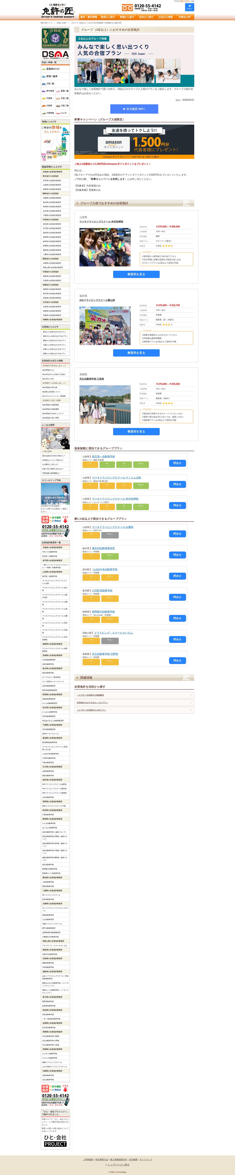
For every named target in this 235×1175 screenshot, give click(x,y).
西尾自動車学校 (48, 886)
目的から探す (62, 23)
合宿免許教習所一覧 (51, 542)
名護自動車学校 (48, 1075)
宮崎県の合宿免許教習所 (52, 315)
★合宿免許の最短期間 (50, 409)
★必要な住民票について (51, 392)
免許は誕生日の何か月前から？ (53, 456)
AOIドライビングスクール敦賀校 (54, 793)
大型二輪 (50, 83)
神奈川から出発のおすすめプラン (55, 336)
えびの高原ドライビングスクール (54, 1067)
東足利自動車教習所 (103, 548)
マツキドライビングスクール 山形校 (54, 610)
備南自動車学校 (48, 963)
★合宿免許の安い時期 (50, 418)
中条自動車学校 (48, 762)
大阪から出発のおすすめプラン (54, 345)
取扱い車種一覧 (49, 62)
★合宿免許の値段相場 (50, 405)
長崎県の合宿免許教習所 (52, 311)
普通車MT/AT (53, 69)
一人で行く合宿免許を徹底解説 (90, 695)
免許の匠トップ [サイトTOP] (46, 23)
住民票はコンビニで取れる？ (53, 460)
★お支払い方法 (48, 379)
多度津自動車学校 (48, 1006)
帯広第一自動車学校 (49, 556)
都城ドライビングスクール (52, 1062)
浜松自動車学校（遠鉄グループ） (54, 832)
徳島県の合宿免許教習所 (52, 289)
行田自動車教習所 (48, 716)
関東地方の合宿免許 (51, 193)
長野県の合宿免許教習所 (52, 237)
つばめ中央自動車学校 (105, 569)
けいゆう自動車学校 (49, 1053)
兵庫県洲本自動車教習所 (51, 932)
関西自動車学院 (48, 1001)
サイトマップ (146, 1159)
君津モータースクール (50, 734)
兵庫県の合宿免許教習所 (52, 263)
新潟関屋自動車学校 (49, 742)
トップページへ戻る (118, 1164)
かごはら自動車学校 (49, 712)
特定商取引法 (101, 1159)
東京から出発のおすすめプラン (54, 332)
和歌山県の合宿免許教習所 (53, 267)
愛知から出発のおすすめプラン (54, 340)
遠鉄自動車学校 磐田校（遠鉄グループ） (54, 859)
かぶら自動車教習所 (49, 703)
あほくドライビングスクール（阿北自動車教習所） (55, 977)
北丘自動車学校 (48, 1080)
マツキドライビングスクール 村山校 (54, 589)
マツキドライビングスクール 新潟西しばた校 (54, 748)
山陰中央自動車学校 (49, 954)
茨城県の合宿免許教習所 (52, 198)
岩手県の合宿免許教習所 (52, 180)
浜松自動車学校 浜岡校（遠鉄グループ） (54, 837)
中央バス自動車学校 (49, 552)
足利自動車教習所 (48, 686)
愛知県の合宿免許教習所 (52, 250)
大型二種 (64, 105)
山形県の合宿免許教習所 (52, 185)
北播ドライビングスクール (52, 924)
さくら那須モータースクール (53, 681)
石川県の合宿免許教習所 (52, 228)
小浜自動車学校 (48, 797)
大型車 (49, 105)
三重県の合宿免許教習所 (52, 254)
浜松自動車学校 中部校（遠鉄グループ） (54, 852)
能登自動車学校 (48, 775)
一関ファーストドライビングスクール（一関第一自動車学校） (55, 566)
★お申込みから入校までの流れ (53, 374)
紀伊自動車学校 (48, 899)
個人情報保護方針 (118, 1159)
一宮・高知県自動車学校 (51, 1019)
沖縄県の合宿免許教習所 (52, 320)
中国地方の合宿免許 (51, 272)
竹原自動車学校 (48, 967)
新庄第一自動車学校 (103, 456)
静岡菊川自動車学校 (103, 611)
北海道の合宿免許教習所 (52, 172)
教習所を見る (136, 274)
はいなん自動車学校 (49, 828)
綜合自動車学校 (48, 864)
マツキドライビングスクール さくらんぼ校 (116, 477)
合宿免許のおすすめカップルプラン (92, 702)
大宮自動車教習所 (48, 660)
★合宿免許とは (48, 370)
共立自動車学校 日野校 (105, 654)
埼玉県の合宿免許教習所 (52, 211)
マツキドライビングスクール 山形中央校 (54, 596)
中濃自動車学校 (48, 815)
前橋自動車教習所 (48, 699)
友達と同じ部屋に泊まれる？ (53, 469)
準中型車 (50, 91)
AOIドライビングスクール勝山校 (98, 300)
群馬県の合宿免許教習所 (52, 206)
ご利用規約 (88, 1159)
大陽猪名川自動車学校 (50, 937)
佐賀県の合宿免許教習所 (52, 306)
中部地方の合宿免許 (51, 220)
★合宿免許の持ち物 (49, 387)
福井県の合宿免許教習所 (52, 233)
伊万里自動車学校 (48, 1027)
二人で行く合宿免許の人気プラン (91, 710)
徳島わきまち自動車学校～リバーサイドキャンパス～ (55, 984)
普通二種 (64, 91)
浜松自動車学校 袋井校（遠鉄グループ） (54, 844)
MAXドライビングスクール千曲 (54, 806)
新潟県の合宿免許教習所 (52, 224)
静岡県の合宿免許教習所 (52, 246)
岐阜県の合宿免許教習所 (52, 241)
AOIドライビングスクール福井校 (54, 784)
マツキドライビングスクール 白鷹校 (113, 527)
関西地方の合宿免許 (51, 259)
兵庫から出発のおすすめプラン (54, 349)
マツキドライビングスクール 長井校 (54, 624)
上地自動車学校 (48, 882)
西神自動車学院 (48, 915)
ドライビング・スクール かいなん (113, 632)
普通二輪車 (52, 76)
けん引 (64, 113)
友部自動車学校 (48, 664)
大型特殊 (50, 113)
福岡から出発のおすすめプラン (54, 353)
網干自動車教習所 (48, 928)
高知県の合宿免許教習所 (52, 298)
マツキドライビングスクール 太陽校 (54, 603)
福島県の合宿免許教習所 (52, 189)
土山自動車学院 (48, 919)
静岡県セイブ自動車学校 (51, 873)
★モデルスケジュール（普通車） (54, 396)
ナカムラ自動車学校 (49, 1058)
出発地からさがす (50, 327)
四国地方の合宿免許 (51, 285)
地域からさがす (49, 121)
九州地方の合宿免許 (51, 302)
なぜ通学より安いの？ (50, 464)
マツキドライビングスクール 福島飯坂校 (54, 649)
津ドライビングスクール (51, 895)
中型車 (49, 98)
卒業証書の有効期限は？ (51, 473)
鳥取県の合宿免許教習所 (52, 276)
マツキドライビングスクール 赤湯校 (54, 631)
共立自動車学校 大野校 (50, 1040)
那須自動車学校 (48, 673)
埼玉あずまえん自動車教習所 (53, 721)
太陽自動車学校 (48, 771)
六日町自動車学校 (102, 590)
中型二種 (64, 98)
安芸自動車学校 (48, 1014)
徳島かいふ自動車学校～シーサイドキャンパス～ (55, 991)
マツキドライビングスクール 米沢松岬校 (102, 221)
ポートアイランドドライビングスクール (55, 909)
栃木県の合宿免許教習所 (52, 202)
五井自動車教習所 (48, 729)
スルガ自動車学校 (48, 823)
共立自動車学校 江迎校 (92, 378)
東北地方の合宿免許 (51, 176)
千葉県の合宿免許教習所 (52, 215)
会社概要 (133, 1159)
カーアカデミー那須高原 (51, 677)
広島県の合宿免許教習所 (52, 280)
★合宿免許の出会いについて (53, 413)
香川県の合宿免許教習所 (52, 293)
